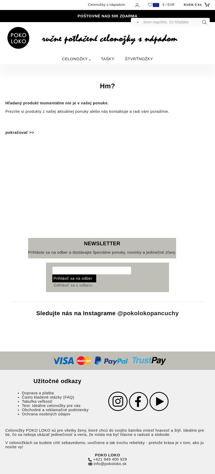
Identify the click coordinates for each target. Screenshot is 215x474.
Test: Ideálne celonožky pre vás (51, 406)
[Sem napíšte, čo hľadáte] (175, 22)
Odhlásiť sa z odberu (73, 285)
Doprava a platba (38, 393)
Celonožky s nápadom (106, 5)
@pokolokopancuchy (148, 313)
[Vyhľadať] (137, 22)
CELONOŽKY (75, 59)
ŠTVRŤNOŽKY (139, 59)
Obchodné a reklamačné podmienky (55, 410)
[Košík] (195, 5)
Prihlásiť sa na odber (73, 278)
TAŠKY (107, 59)
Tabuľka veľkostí (37, 401)
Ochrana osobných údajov (46, 414)
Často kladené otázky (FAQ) (48, 397)
